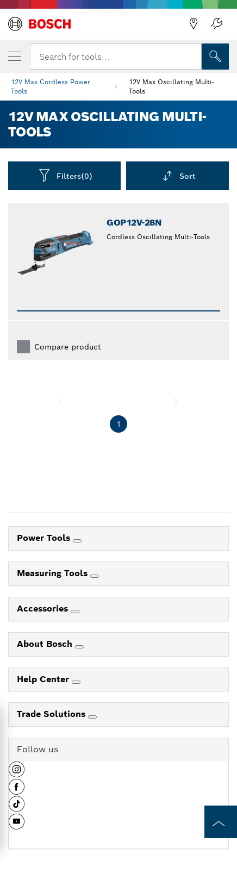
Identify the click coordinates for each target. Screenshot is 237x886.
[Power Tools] (77, 540)
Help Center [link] (44, 679)
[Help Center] (76, 682)
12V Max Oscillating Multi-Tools (171, 86)
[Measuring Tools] (94, 576)
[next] (176, 402)
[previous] (61, 402)
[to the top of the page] (220, 822)
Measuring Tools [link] (53, 573)
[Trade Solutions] (92, 717)
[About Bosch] (79, 646)
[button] (16, 773)
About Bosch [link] (46, 644)
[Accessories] (75, 611)
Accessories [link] (44, 608)
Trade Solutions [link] (52, 714)
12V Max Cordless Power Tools (50, 86)
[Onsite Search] (215, 56)
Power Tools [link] (45, 538)
